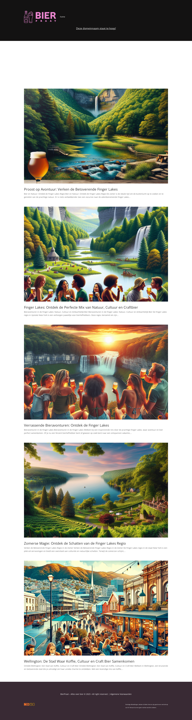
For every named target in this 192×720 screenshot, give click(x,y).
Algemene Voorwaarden (121, 694)
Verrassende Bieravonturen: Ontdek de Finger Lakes (66, 425)
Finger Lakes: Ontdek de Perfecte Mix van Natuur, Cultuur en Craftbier (81, 307)
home (62, 16)
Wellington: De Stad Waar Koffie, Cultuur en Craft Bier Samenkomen (79, 661)
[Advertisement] (96, 61)
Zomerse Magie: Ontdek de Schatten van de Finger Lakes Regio (75, 543)
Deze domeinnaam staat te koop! (96, 28)
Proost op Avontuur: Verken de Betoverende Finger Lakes (71, 189)
